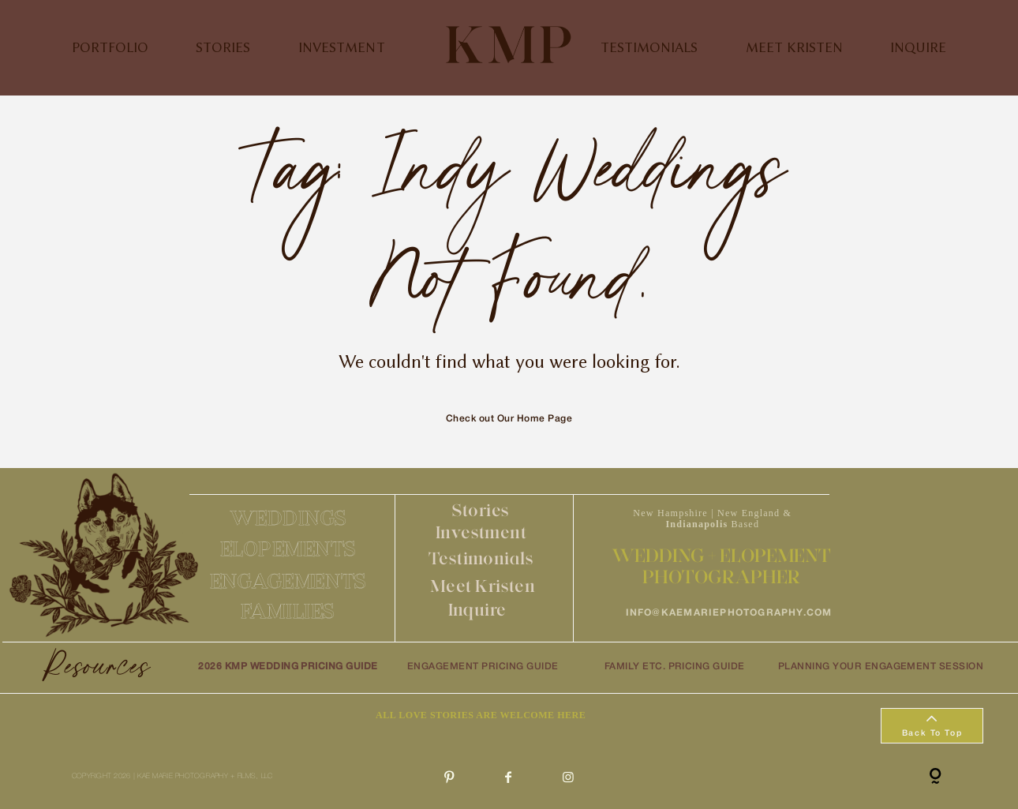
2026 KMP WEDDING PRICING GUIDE (288, 666)
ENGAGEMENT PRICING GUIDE (483, 666)
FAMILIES (288, 611)
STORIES (223, 47)
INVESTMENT (341, 47)
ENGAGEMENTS (288, 581)
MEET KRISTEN (794, 47)
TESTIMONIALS (649, 47)
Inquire (477, 609)
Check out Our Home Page (509, 418)
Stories (481, 510)
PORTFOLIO (110, 47)
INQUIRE (918, 47)
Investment (481, 532)
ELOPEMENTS (288, 548)
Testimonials (481, 558)
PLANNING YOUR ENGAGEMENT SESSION (880, 666)
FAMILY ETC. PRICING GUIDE (674, 666)
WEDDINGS (288, 517)
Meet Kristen (482, 586)
